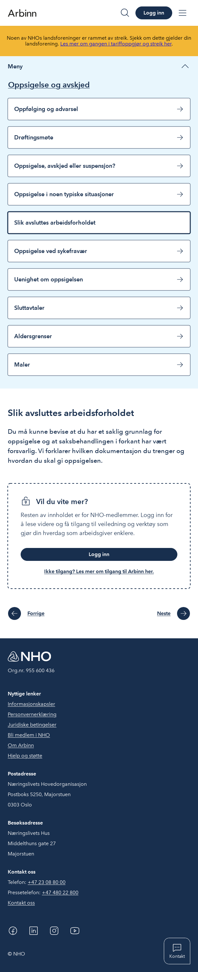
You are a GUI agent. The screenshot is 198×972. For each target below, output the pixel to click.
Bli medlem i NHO (29, 735)
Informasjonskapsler (31, 704)
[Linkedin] (33, 931)
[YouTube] (75, 931)
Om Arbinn (21, 745)
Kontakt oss (21, 903)
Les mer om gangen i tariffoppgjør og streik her (116, 44)
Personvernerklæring (32, 714)
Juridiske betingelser (32, 725)
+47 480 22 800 (60, 892)
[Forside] (22, 13)
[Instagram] (54, 931)
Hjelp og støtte (25, 756)
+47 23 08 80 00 (46, 882)
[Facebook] (13, 931)
